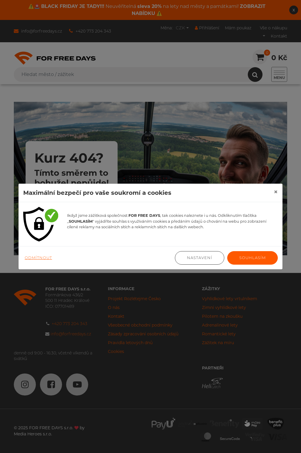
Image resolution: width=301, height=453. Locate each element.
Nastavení (199, 257)
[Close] (275, 192)
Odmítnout (38, 257)
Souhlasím (252, 257)
